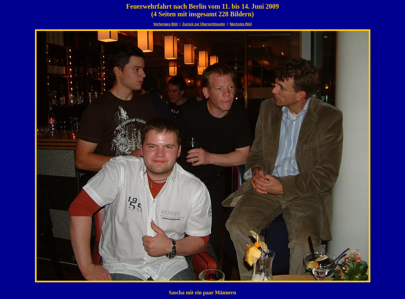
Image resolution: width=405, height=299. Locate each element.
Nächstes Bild (241, 24)
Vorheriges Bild (165, 24)
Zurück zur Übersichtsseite (203, 24)
